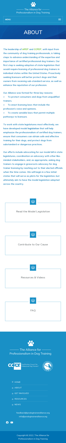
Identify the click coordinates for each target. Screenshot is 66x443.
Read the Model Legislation (33, 211)
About (18, 387)
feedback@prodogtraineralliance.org (33, 413)
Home (17, 382)
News (17, 404)
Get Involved (21, 393)
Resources (20, 399)
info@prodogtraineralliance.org (33, 416)
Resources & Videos (33, 277)
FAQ (33, 310)
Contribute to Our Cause (33, 244)
